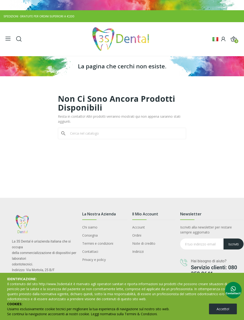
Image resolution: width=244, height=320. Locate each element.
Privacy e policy (94, 259)
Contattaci (90, 251)
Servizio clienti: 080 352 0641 (214, 270)
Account (138, 227)
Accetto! (223, 309)
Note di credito (143, 243)
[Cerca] (124, 133)
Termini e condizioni (97, 243)
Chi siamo (89, 227)
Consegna (90, 235)
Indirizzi (138, 251)
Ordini (136, 235)
